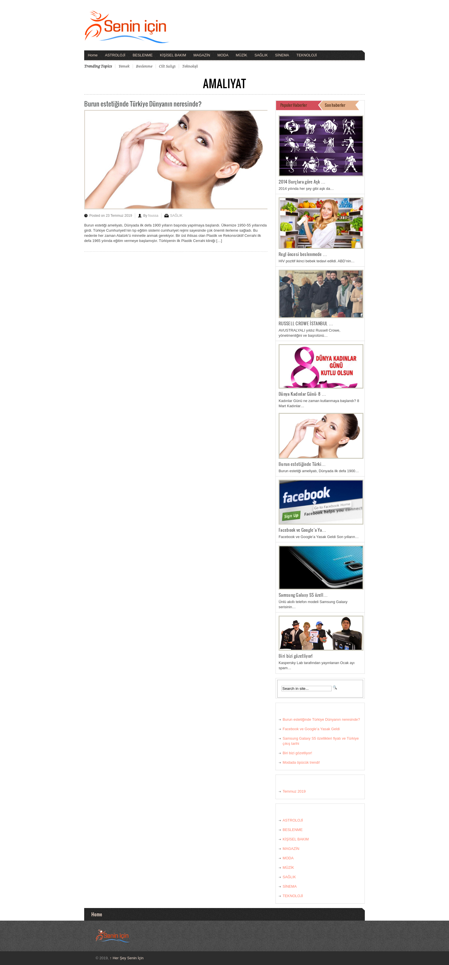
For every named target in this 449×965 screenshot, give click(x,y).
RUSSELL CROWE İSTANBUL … (306, 323)
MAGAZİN (201, 55)
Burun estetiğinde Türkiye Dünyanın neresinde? (143, 103)
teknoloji (190, 66)
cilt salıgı (167, 66)
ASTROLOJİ (115, 55)
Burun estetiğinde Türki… (302, 464)
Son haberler (335, 105)
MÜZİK (241, 55)
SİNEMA (282, 55)
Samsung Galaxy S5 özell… (303, 595)
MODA (222, 55)
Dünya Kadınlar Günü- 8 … (302, 394)
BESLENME (143, 55)
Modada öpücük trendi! (301, 762)
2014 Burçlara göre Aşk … (302, 181)
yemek (124, 66)
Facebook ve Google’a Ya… (302, 530)
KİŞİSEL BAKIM (173, 55)
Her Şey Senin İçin (126, 958)
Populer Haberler (293, 105)
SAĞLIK (261, 55)
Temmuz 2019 (294, 791)
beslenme (144, 66)
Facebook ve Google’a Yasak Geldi (311, 729)
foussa (153, 216)
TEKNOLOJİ (306, 55)
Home (93, 55)
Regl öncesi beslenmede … (303, 254)
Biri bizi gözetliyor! (295, 656)
